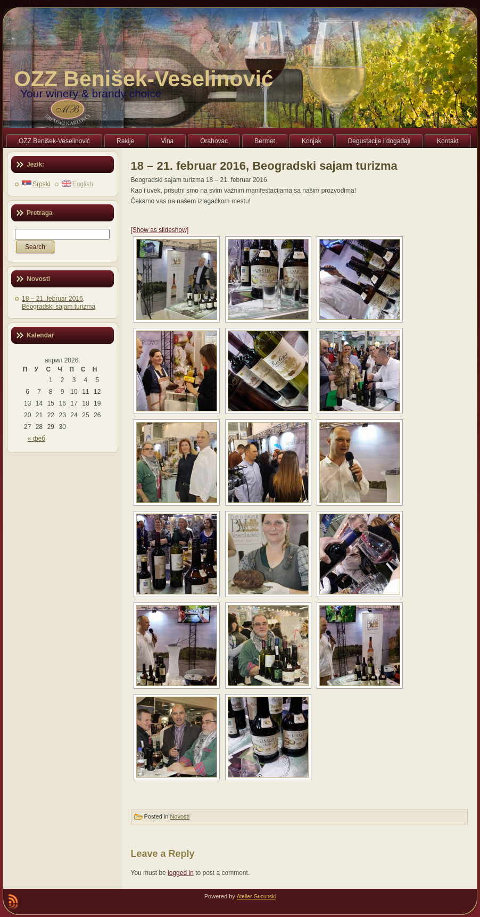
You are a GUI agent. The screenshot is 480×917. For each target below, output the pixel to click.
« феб (36, 438)
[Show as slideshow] (160, 230)
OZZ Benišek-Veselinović (144, 79)
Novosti (179, 816)
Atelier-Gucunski (256, 896)
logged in (181, 873)
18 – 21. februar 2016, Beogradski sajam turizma (58, 302)
